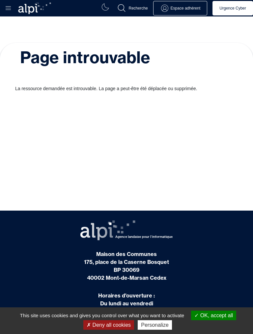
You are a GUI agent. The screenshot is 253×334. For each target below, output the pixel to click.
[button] (8, 7)
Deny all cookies (109, 325)
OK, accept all (213, 315)
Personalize (155, 325)
